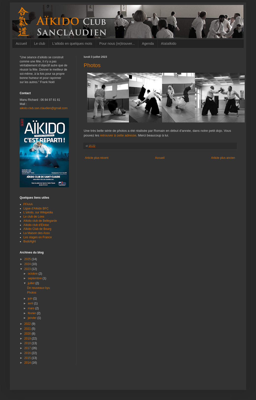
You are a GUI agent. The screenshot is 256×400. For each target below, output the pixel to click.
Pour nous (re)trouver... (117, 43)
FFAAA (28, 204)
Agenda (148, 43)
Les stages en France (37, 237)
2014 (28, 362)
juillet (31, 283)
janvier (32, 318)
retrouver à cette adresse (118, 135)
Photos (31, 292)
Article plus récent (96, 158)
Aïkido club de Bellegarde (40, 220)
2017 (28, 348)
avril (31, 303)
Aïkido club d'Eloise (36, 225)
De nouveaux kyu (38, 288)
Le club (39, 43)
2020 (28, 333)
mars (31, 308)
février (32, 313)
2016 (28, 353)
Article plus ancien (223, 158)
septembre (35, 278)
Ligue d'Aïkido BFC (35, 208)
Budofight (29, 241)
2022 (28, 324)
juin (30, 298)
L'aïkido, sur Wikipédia (38, 212)
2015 (28, 358)
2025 (28, 259)
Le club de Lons (33, 216)
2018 (28, 343)
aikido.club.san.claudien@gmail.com (43, 108)
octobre (33, 273)
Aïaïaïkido (168, 43)
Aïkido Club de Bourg (37, 229)
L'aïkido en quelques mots (72, 43)
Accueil (21, 43)
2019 (28, 338)
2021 (28, 328)
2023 (28, 269)
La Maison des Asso (36, 233)
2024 (28, 264)
